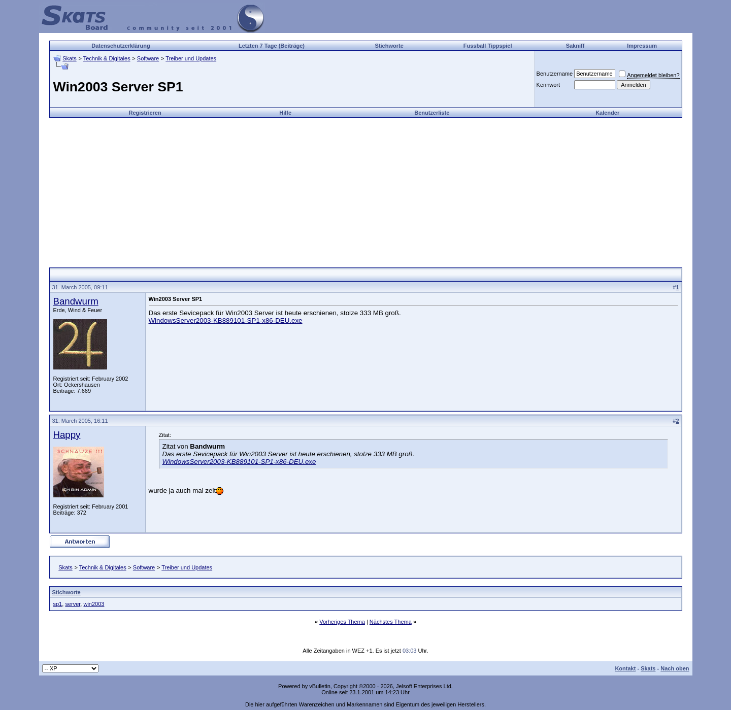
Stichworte (389, 46)
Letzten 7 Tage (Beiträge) (272, 46)
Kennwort (548, 85)
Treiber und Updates (190, 58)
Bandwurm (75, 301)
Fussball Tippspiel (487, 46)
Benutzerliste (431, 113)
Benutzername (555, 74)
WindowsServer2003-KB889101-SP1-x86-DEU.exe (226, 320)
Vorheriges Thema (342, 622)
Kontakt (625, 668)
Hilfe (285, 113)
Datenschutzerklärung (120, 46)
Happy (67, 434)
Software (148, 58)
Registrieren (144, 113)
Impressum (642, 46)
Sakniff (575, 46)
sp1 (57, 604)
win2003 (93, 604)
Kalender (607, 113)
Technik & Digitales (106, 58)
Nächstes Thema (391, 622)
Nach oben (674, 668)
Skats (69, 58)
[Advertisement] (365, 188)
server (72, 604)
